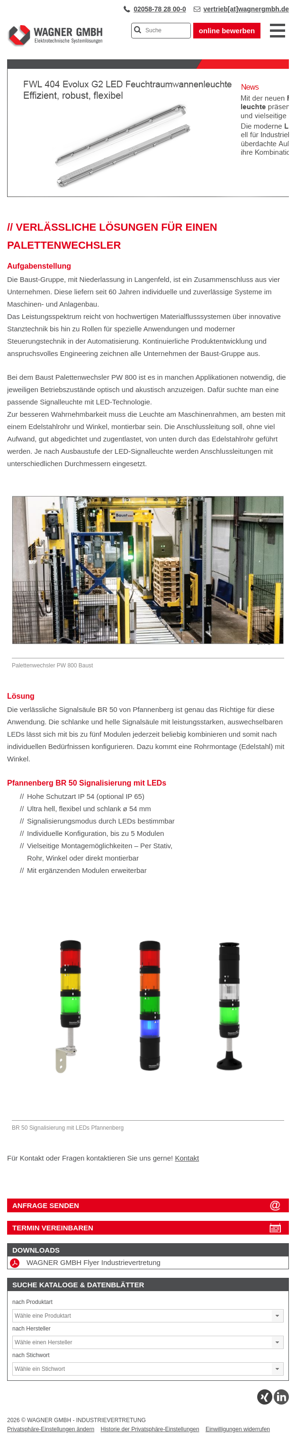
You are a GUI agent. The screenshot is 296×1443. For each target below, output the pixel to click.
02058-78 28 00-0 (160, 9)
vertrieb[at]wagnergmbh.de (246, 9)
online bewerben (227, 31)
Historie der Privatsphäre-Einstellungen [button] (149, 1429)
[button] (277, 1315)
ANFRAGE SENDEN (45, 1205)
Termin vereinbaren (52, 1228)
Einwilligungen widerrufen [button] (238, 1429)
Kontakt (187, 1158)
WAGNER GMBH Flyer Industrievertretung (85, 1263)
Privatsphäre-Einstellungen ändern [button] (50, 1429)
